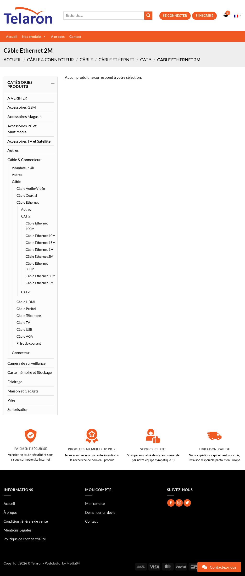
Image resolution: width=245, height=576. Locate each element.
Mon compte (95, 503)
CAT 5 (145, 59)
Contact (75, 36)
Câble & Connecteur (50, 59)
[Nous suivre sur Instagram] (179, 503)
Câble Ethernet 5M (40, 283)
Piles (11, 400)
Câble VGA (25, 336)
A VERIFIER (17, 98)
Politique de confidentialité (25, 539)
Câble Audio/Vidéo (31, 188)
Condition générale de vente (26, 521)
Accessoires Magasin (24, 116)
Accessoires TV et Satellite (28, 141)
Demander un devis (100, 512)
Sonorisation (17, 409)
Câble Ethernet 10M (41, 236)
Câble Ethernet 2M (39, 256)
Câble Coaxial (27, 195)
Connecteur (21, 353)
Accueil (11, 36)
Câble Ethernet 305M (37, 266)
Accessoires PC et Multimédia (22, 128)
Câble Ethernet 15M (41, 242)
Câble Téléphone (29, 315)
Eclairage (14, 381)
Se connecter (175, 15)
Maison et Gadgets (23, 391)
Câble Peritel (26, 309)
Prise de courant (29, 343)
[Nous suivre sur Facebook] (171, 503)
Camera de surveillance (26, 363)
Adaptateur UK (23, 168)
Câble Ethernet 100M (37, 226)
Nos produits (34, 36)
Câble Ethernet (116, 59)
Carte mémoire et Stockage (29, 372)
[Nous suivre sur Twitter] (187, 503)
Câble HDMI (26, 302)
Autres (13, 150)
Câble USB (24, 329)
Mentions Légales (18, 530)
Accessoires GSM (21, 107)
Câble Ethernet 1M (40, 249)
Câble (86, 59)
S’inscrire (204, 15)
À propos (58, 36)
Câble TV (23, 322)
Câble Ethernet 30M (41, 276)
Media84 (73, 563)
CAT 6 (25, 292)
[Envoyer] (148, 15)
